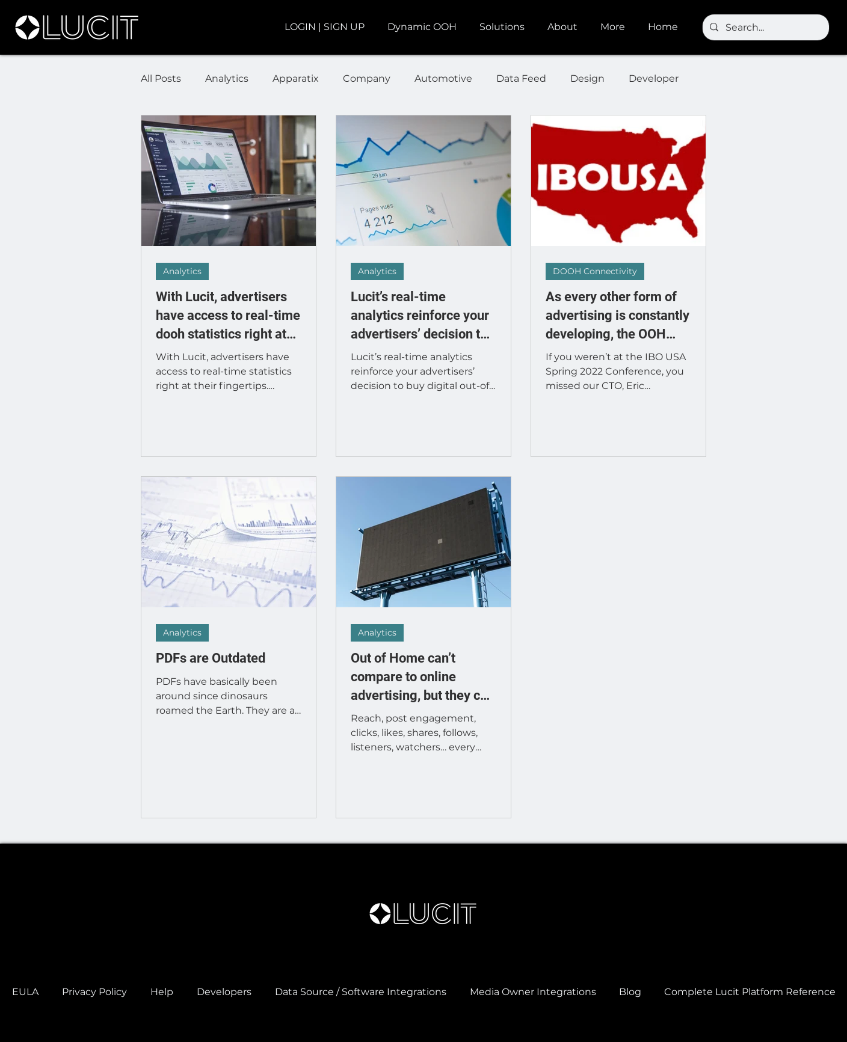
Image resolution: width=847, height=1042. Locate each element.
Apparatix (296, 78)
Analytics (226, 78)
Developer (654, 78)
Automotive (443, 78)
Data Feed (521, 78)
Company (366, 78)
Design (587, 78)
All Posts (161, 78)
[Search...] (764, 27)
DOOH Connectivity (595, 271)
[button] (424, 27)
